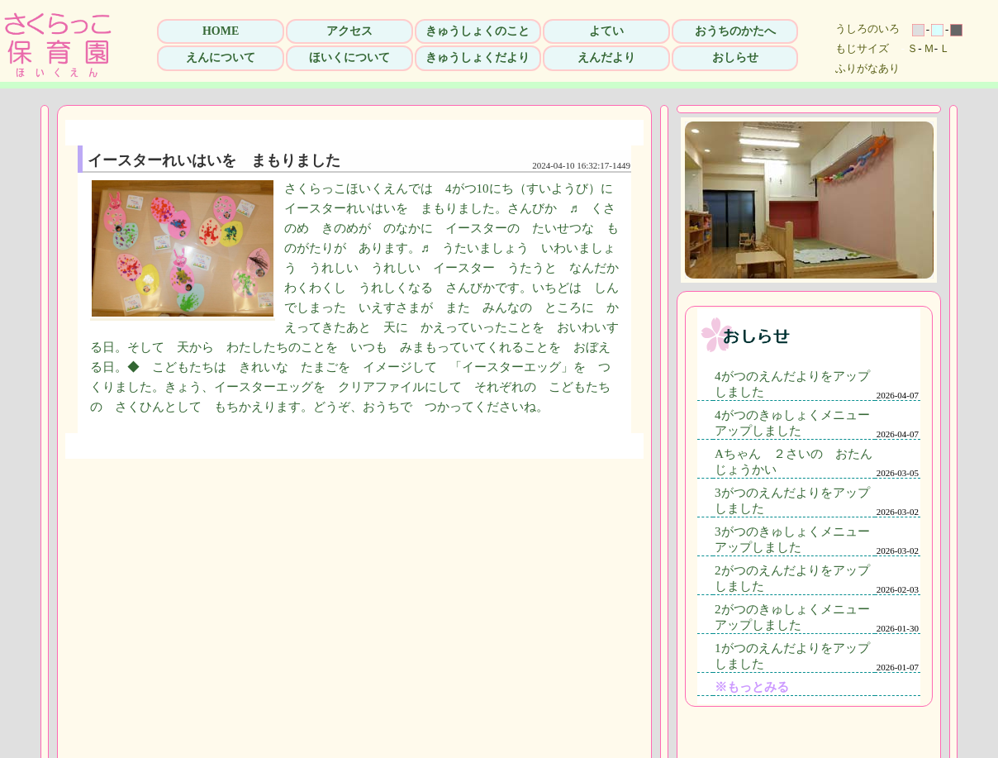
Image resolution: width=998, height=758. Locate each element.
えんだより (606, 57)
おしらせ (735, 57)
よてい (606, 31)
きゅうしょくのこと (477, 31)
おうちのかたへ (735, 31)
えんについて (220, 57)
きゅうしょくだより (477, 57)
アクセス (349, 31)
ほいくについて (349, 57)
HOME (220, 31)
